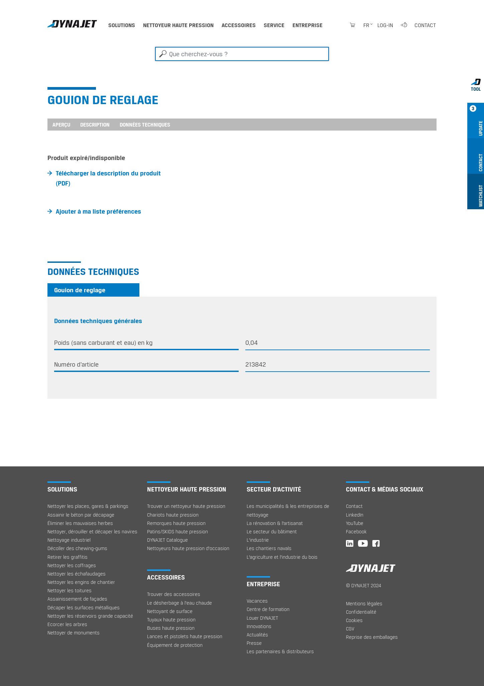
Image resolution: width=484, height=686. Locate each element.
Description (95, 125)
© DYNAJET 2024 (363, 585)
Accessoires (239, 25)
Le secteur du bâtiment (272, 531)
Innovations (259, 626)
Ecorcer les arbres (67, 624)
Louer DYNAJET (262, 618)
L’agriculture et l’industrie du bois (282, 557)
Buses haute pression (171, 628)
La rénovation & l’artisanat (275, 523)
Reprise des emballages (372, 637)
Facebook (356, 531)
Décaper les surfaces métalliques (83, 607)
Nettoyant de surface (170, 611)
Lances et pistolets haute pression (184, 636)
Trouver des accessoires (173, 594)
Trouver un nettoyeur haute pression (186, 506)
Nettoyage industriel (69, 540)
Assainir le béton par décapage (80, 515)
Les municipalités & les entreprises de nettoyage (288, 510)
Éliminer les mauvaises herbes (80, 523)
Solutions (121, 25)
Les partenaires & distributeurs (280, 651)
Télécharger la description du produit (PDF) (108, 178)
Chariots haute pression (173, 515)
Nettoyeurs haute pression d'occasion (188, 548)
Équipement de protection (175, 645)
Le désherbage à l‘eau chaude (179, 603)
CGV (350, 628)
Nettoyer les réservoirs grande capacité (90, 616)
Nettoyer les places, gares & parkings (87, 506)
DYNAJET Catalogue (167, 540)
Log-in (385, 25)
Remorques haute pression (176, 523)
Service (274, 25)
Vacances (257, 601)
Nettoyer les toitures (69, 590)
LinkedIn (354, 515)
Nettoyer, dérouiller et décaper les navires (92, 531)
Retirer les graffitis (67, 557)
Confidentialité (361, 612)
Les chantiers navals (269, 548)
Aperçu (61, 125)
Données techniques (145, 125)
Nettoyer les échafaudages (76, 574)
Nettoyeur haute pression (178, 25)
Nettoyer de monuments (73, 632)
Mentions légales (364, 603)
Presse (254, 643)
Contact (425, 25)
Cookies (354, 620)
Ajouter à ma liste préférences (98, 211)
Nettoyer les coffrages (71, 565)
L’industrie (258, 540)
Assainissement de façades (77, 599)
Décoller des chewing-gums (77, 548)
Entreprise (307, 25)
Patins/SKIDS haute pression (177, 531)
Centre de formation (268, 609)
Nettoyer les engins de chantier (81, 582)
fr (366, 25)
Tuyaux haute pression (171, 619)
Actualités (257, 634)
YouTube (354, 523)
